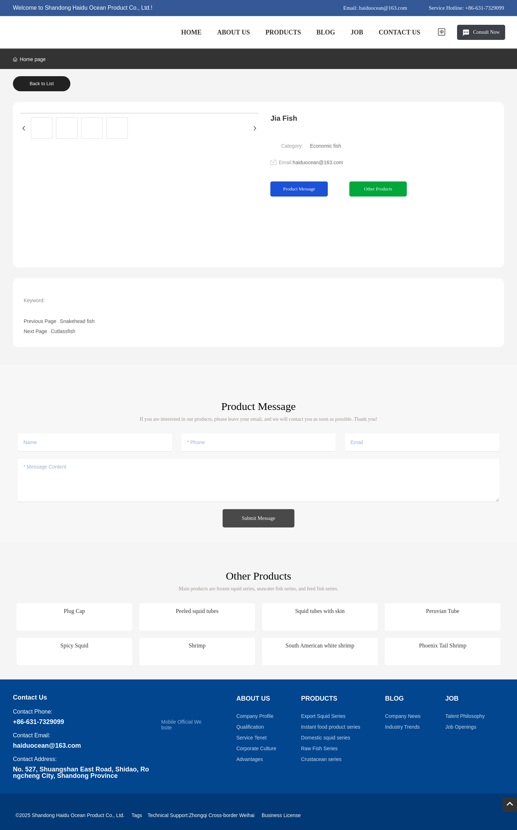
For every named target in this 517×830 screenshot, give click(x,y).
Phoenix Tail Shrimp (442, 645)
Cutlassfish (63, 331)
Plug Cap (74, 611)
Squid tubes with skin (320, 611)
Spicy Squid (74, 645)
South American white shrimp (319, 645)
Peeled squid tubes (197, 611)
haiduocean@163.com (318, 162)
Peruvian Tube (443, 611)
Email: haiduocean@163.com (375, 8)
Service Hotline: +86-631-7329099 (466, 8)
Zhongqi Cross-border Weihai (222, 815)
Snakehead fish (77, 321)
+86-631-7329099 (38, 721)
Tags (136, 815)
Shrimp (196, 645)
